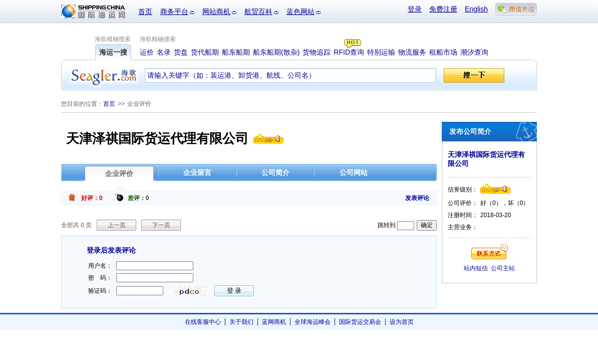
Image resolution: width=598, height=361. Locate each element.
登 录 (234, 290)
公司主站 (503, 268)
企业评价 (119, 173)
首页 (145, 12)
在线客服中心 (203, 321)
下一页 (161, 225)
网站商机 (216, 12)
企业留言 (197, 172)
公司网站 (354, 172)
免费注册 (443, 9)
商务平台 (174, 12)
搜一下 (474, 75)
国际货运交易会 (360, 321)
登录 (415, 9)
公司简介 (275, 172)
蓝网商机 (274, 321)
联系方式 (489, 251)
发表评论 (417, 198)
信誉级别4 (268, 138)
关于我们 (241, 321)
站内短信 (476, 268)
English (476, 9)
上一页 (117, 225)
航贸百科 (258, 12)
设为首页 (402, 321)
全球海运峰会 (312, 321)
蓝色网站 (300, 12)
